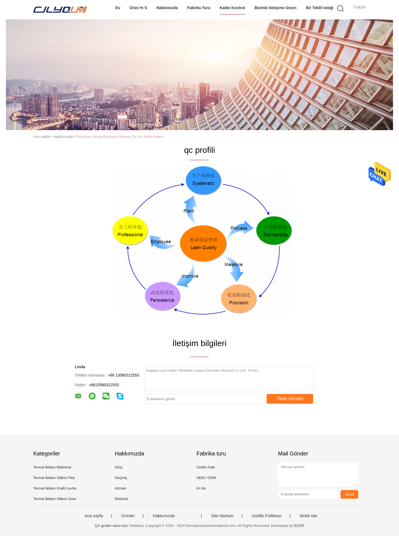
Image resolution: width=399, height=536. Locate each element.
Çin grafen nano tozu (111, 526)
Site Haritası (222, 516)
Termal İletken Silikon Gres (54, 499)
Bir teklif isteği (319, 8)
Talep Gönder (290, 398)
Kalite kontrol (232, 8)
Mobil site (308, 516)
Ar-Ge (201, 488)
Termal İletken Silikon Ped (54, 478)
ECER (299, 526)
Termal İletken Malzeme (52, 467)
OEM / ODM (206, 478)
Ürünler (128, 516)
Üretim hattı (205, 467)
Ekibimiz (121, 499)
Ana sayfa (94, 516)
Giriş (118, 467)
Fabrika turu (198, 8)
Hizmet (120, 488)
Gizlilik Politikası (267, 516)
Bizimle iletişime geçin (275, 8)
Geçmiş (121, 478)
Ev (118, 8)
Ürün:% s (138, 8)
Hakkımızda (167, 8)
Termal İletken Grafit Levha (54, 488)
